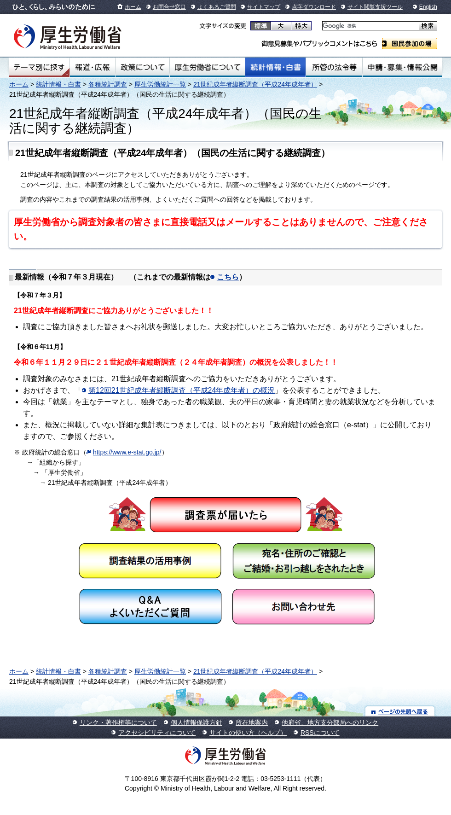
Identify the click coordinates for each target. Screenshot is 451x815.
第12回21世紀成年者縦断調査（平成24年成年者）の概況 (181, 390)
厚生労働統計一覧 (160, 84)
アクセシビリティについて (157, 732)
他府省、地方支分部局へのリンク (330, 722)
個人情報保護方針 (196, 722)
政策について (142, 67)
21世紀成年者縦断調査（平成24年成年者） (255, 84)
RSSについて (320, 732)
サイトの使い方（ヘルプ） (248, 732)
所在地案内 (252, 722)
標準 (261, 26)
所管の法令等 (334, 67)
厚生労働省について (207, 67)
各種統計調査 (107, 84)
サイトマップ (263, 7)
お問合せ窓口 (169, 7)
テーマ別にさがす (39, 67)
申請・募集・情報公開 (402, 67)
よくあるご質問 (216, 7)
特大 (301, 26)
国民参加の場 (409, 43)
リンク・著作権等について (118, 722)
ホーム (133, 7)
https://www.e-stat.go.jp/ (127, 452)
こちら (228, 277)
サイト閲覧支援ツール (375, 7)
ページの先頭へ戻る (400, 711)
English (428, 7)
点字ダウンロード (314, 7)
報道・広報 (92, 67)
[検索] (370, 26)
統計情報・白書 (275, 67)
